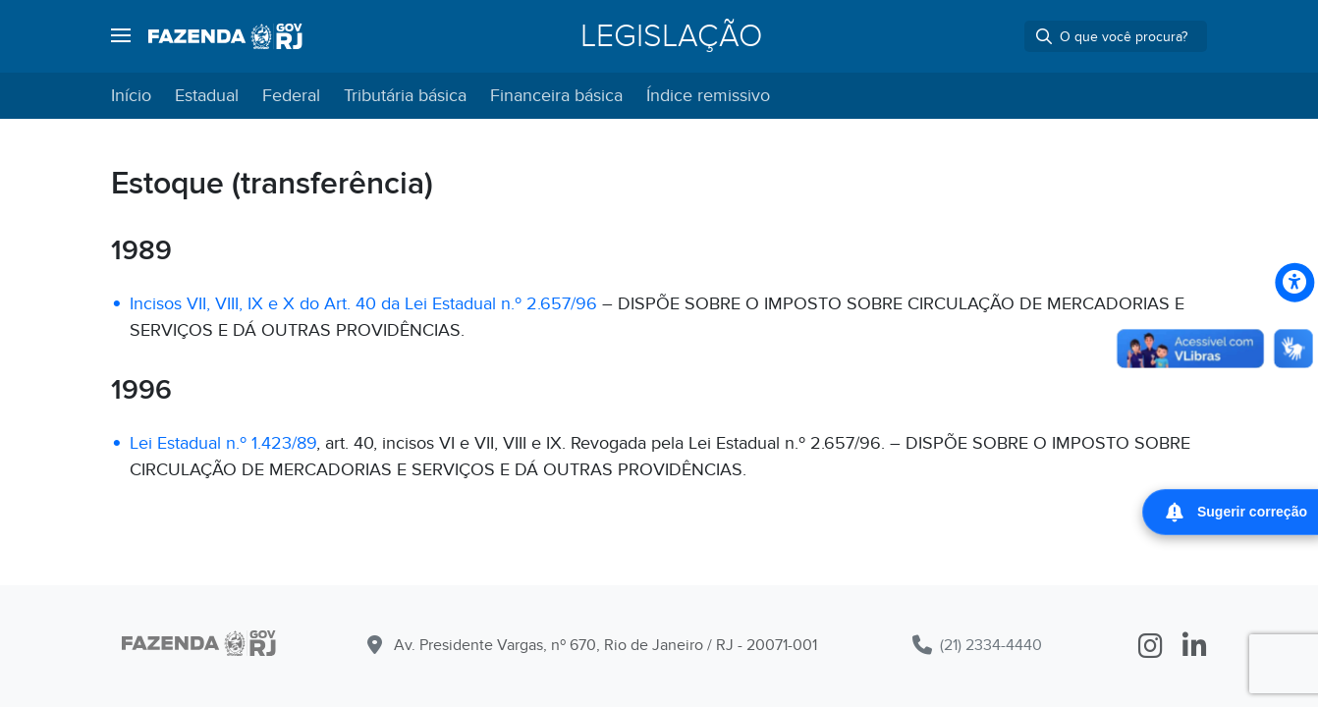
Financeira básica (556, 95)
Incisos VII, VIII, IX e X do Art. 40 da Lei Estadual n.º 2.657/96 (363, 304)
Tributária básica (405, 95)
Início (131, 95)
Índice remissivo (708, 95)
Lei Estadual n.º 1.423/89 (223, 443)
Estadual (207, 95)
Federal (291, 95)
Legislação (671, 36)
